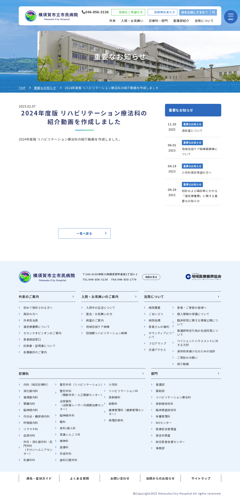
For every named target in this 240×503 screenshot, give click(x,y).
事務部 (160, 450)
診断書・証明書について (39, 348)
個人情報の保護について (193, 316)
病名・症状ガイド (39, 480)
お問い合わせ (120, 480)
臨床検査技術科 (166, 412)
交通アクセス (157, 352)
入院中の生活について (100, 310)
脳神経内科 (30, 412)
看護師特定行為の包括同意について (197, 335)
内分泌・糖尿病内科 (36, 418)
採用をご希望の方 (131, 12)
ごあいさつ (156, 316)
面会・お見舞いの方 (99, 316)
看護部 (160, 386)
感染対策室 (163, 437)
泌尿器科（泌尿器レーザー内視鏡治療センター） (82, 407)
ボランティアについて (160, 337)
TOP (22, 88)
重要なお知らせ (45, 88)
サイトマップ (201, 480)
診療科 (24, 375)
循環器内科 (30, 399)
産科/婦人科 (68, 430)
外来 (112, 20)
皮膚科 (64, 449)
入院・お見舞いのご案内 (99, 298)
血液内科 (29, 437)
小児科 (113, 386)
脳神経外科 (67, 417)
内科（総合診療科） (36, 386)
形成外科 (65, 456)
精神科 (64, 443)
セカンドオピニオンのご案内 (42, 335)
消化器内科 (30, 393)
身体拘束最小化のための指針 (196, 353)
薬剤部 (160, 393)
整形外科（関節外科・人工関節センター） (82, 395)
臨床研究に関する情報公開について (197, 324)
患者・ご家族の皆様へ (191, 310)
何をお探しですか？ (194, 12)
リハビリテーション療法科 (173, 399)
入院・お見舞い (132, 20)
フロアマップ (157, 345)
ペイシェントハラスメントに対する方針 (197, 345)
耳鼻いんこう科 (70, 436)
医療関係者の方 (164, 12)
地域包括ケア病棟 (98, 329)
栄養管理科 (163, 418)
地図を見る (151, 278)
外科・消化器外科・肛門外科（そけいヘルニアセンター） (38, 450)
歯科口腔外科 (68, 462)
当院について (204, 20)
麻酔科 (113, 406)
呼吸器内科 (30, 425)
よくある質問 (79, 480)
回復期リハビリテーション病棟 (106, 335)
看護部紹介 (181, 20)
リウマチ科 (30, 431)
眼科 (63, 424)
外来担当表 (30, 322)
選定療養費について (36, 329)
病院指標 (154, 322)
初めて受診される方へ (38, 310)
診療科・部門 (158, 20)
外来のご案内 (29, 298)
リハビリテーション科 (123, 393)
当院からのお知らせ (160, 480)
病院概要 (154, 310)
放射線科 (114, 399)
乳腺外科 (29, 462)
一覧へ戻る (84, 234)
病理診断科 (116, 422)
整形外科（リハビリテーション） (82, 386)
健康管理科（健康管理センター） (126, 414)
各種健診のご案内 (35, 354)
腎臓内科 (29, 406)
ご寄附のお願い (187, 360)
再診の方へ (30, 316)
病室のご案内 (95, 322)
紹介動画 (183, 366)
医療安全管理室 (166, 431)
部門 (154, 375)
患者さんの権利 (159, 329)
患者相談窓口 (32, 341)
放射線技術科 (164, 406)
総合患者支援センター (170, 444)
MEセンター (164, 425)
